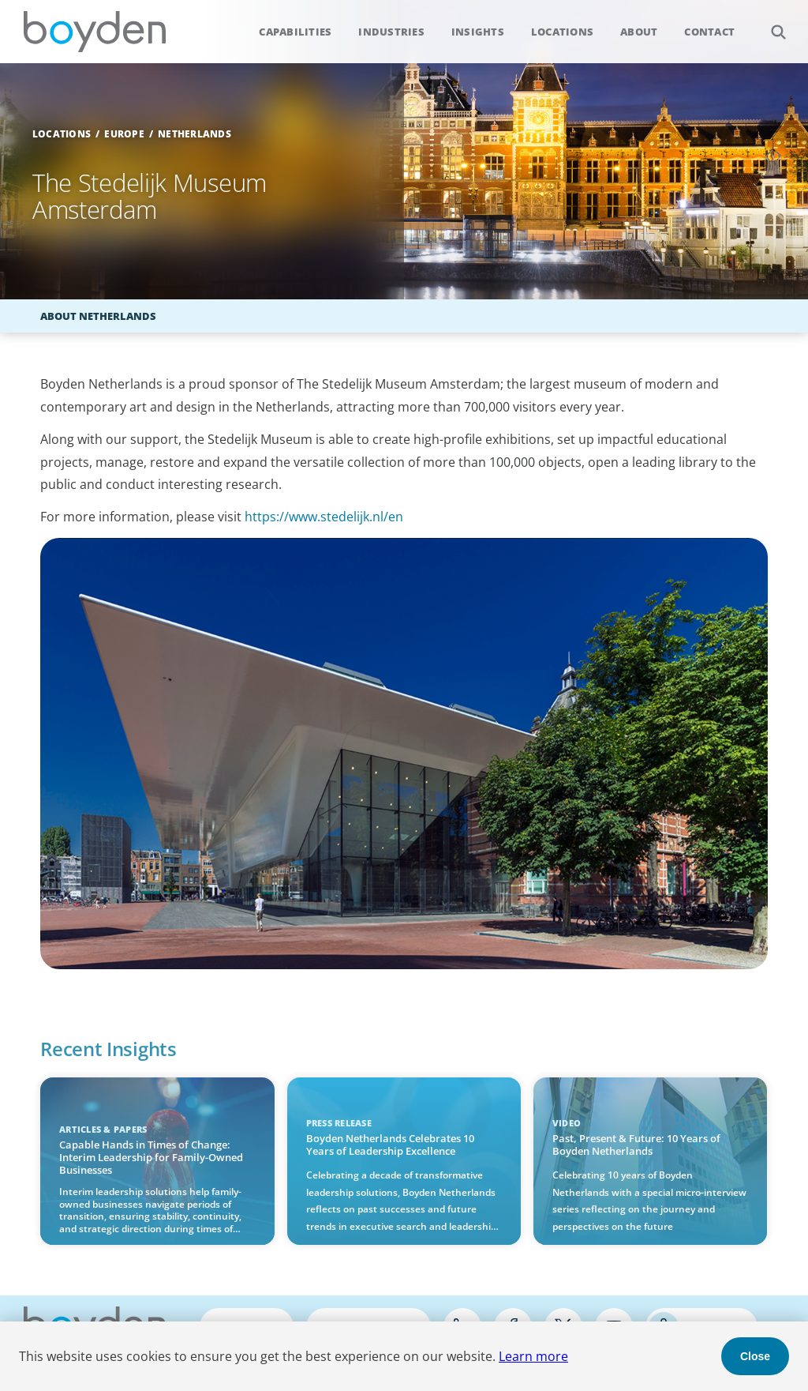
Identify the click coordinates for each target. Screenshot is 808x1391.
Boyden (94, 31)
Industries (391, 31)
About (638, 31)
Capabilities (295, 31)
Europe (124, 134)
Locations (562, 31)
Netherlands (194, 134)
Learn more (533, 1356)
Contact (709, 31)
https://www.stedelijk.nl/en (324, 516)
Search (769, 23)
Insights (477, 31)
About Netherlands (98, 316)
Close (755, 1356)
